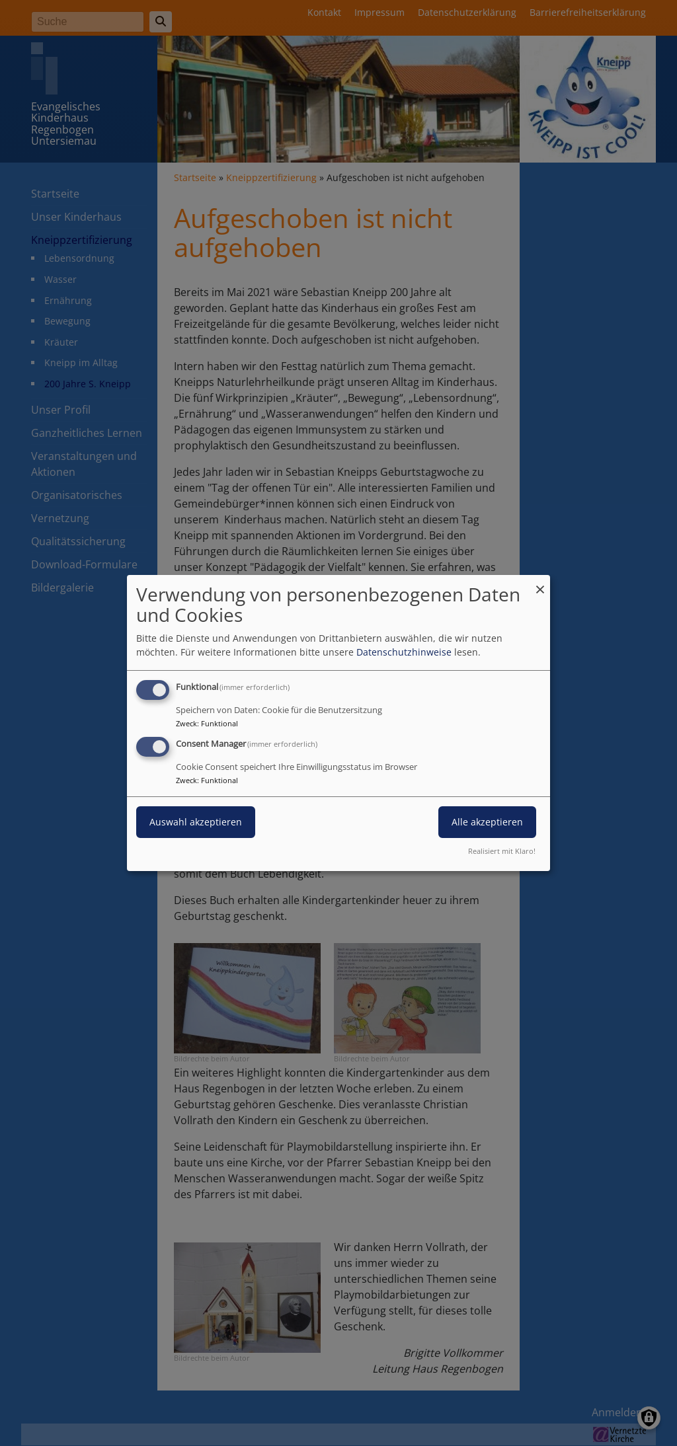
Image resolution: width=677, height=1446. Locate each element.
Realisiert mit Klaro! (502, 851)
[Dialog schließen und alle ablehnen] (540, 583)
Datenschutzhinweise (404, 652)
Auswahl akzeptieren (195, 822)
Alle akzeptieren (487, 822)
